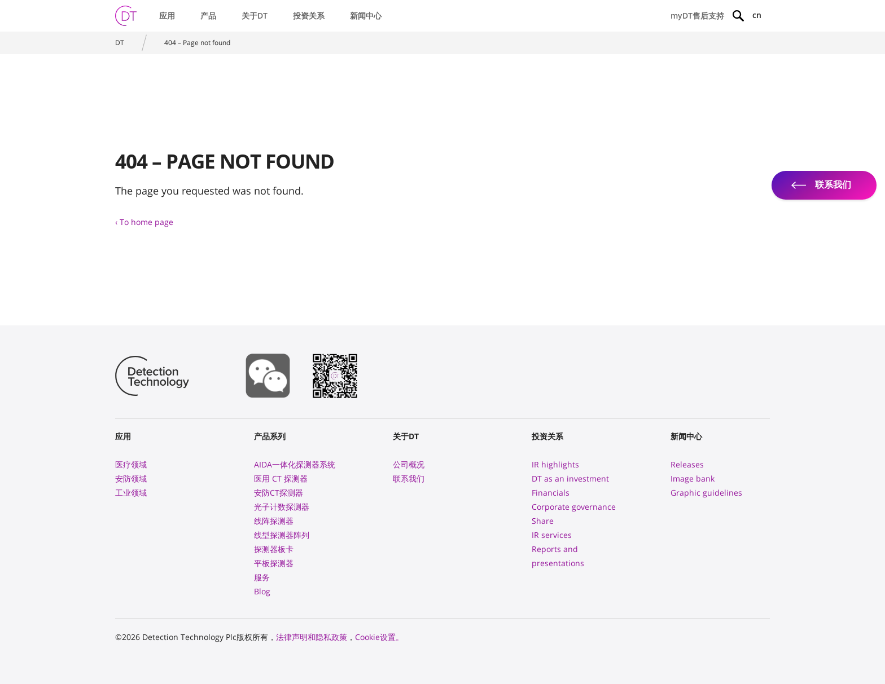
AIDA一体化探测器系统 (294, 464)
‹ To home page (144, 222)
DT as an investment (570, 478)
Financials (550, 492)
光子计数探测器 (281, 506)
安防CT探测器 (278, 492)
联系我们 (408, 478)
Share (543, 520)
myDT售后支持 (697, 15)
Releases (687, 464)
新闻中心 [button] (366, 15)
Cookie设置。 (379, 637)
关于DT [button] (255, 15)
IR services (552, 534)
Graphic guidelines (706, 492)
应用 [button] (167, 15)
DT (119, 42)
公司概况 (408, 464)
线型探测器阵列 (281, 534)
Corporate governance (574, 506)
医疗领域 (131, 464)
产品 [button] (208, 15)
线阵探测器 (273, 520)
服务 (262, 577)
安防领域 (131, 478)
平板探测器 (273, 563)
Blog (262, 591)
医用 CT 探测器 (281, 478)
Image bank (693, 478)
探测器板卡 (273, 549)
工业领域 (131, 492)
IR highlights (555, 464)
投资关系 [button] (309, 15)
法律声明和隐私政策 (311, 637)
